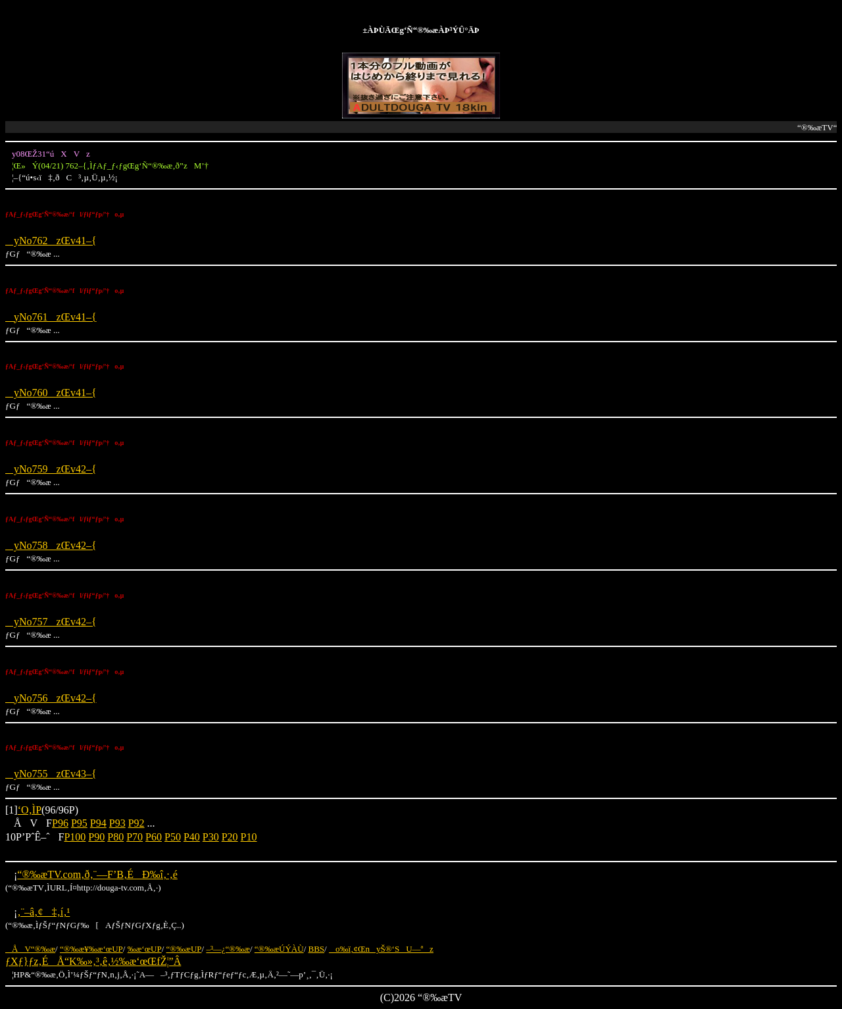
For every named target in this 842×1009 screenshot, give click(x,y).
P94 (98, 823)
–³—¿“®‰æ (228, 949)
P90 (96, 836)
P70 (134, 836)
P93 (117, 823)
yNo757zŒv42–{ (51, 621)
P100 (75, 836)
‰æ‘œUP (145, 949)
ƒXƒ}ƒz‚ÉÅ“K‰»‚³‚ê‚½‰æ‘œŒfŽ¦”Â (93, 961)
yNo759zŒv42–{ (51, 469)
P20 (230, 836)
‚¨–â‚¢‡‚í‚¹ (43, 912)
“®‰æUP (184, 949)
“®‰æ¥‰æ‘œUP (91, 949)
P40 (192, 836)
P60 (153, 836)
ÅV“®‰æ (30, 949)
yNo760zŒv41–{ (51, 392)
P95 (79, 823)
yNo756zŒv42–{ (51, 698)
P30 (211, 836)
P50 (172, 836)
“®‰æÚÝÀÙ (279, 949)
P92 (136, 823)
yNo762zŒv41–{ (51, 240)
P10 (249, 836)
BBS (317, 949)
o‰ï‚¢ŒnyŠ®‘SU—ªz (381, 949)
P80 (115, 836)
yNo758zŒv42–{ (51, 545)
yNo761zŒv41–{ (51, 317)
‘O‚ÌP (29, 809)
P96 (60, 823)
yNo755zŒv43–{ (51, 773)
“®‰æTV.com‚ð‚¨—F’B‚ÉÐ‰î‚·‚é (97, 874)
